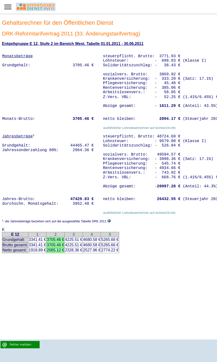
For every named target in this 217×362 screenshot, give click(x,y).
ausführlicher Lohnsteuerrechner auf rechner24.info (139, 128)
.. (9, 235)
